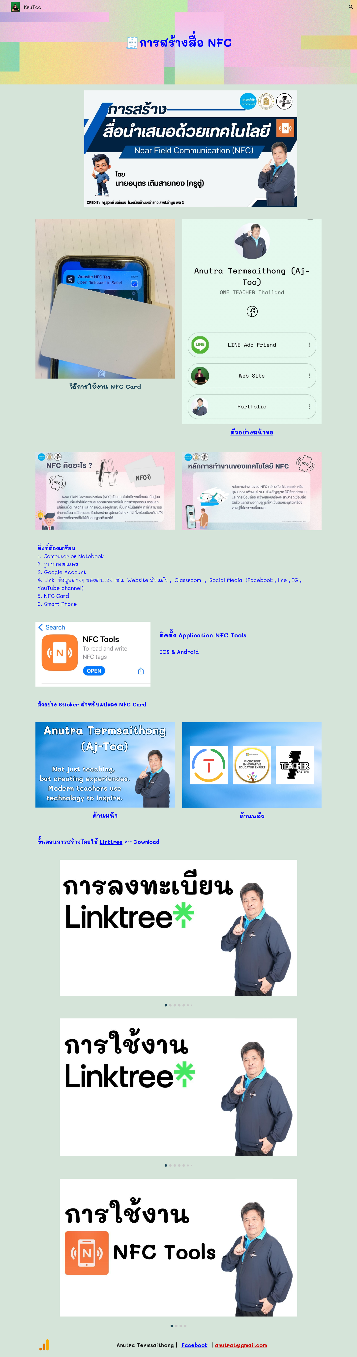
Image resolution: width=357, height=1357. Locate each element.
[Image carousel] (178, 933)
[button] (351, 7)
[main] (178, 42)
